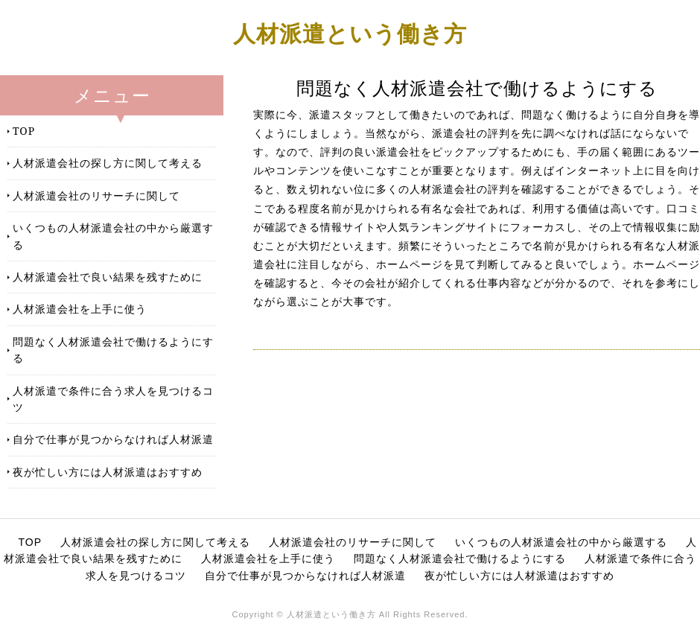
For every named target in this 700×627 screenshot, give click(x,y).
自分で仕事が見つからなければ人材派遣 (113, 439)
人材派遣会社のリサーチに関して (96, 195)
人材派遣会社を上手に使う (80, 309)
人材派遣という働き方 (350, 33)
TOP (24, 131)
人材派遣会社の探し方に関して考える (108, 163)
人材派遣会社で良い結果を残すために (108, 277)
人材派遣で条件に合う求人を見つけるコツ (113, 398)
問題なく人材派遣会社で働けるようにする (113, 349)
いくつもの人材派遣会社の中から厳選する (113, 235)
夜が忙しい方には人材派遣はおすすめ (108, 472)
